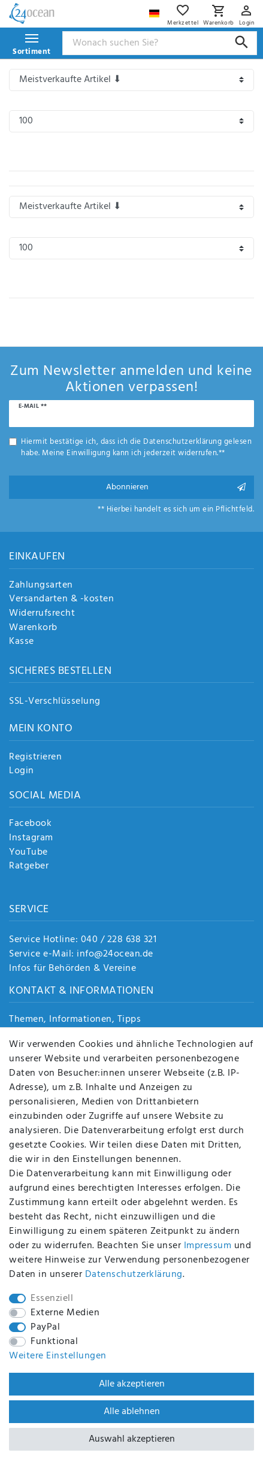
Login (21, 771)
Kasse (21, 642)
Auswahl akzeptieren (132, 1439)
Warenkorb (33, 628)
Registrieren (35, 757)
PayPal (45, 1327)
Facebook (30, 824)
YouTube (28, 852)
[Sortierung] (131, 80)
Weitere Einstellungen (58, 1356)
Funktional (54, 1341)
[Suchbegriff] (160, 43)
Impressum (208, 1246)
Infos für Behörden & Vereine (72, 968)
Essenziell (52, 1298)
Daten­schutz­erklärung (134, 1274)
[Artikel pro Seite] (131, 121)
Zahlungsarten (41, 585)
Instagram (31, 838)
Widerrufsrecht (42, 614)
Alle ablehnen (132, 1411)
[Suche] (241, 42)
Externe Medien (65, 1313)
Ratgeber (29, 866)
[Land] (156, 10)
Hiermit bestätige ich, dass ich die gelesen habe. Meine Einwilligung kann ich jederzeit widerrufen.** (136, 447)
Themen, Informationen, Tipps (75, 1020)
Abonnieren (176, 487)
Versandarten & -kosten (61, 599)
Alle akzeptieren (132, 1384)
